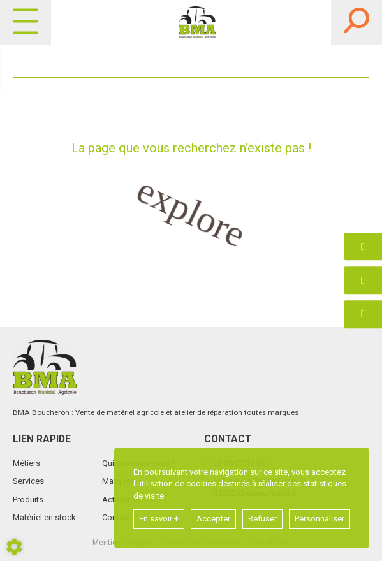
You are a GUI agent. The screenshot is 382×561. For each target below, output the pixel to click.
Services (28, 481)
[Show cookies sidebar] (14, 547)
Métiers (26, 463)
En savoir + (159, 518)
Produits (28, 499)
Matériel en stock (44, 517)
